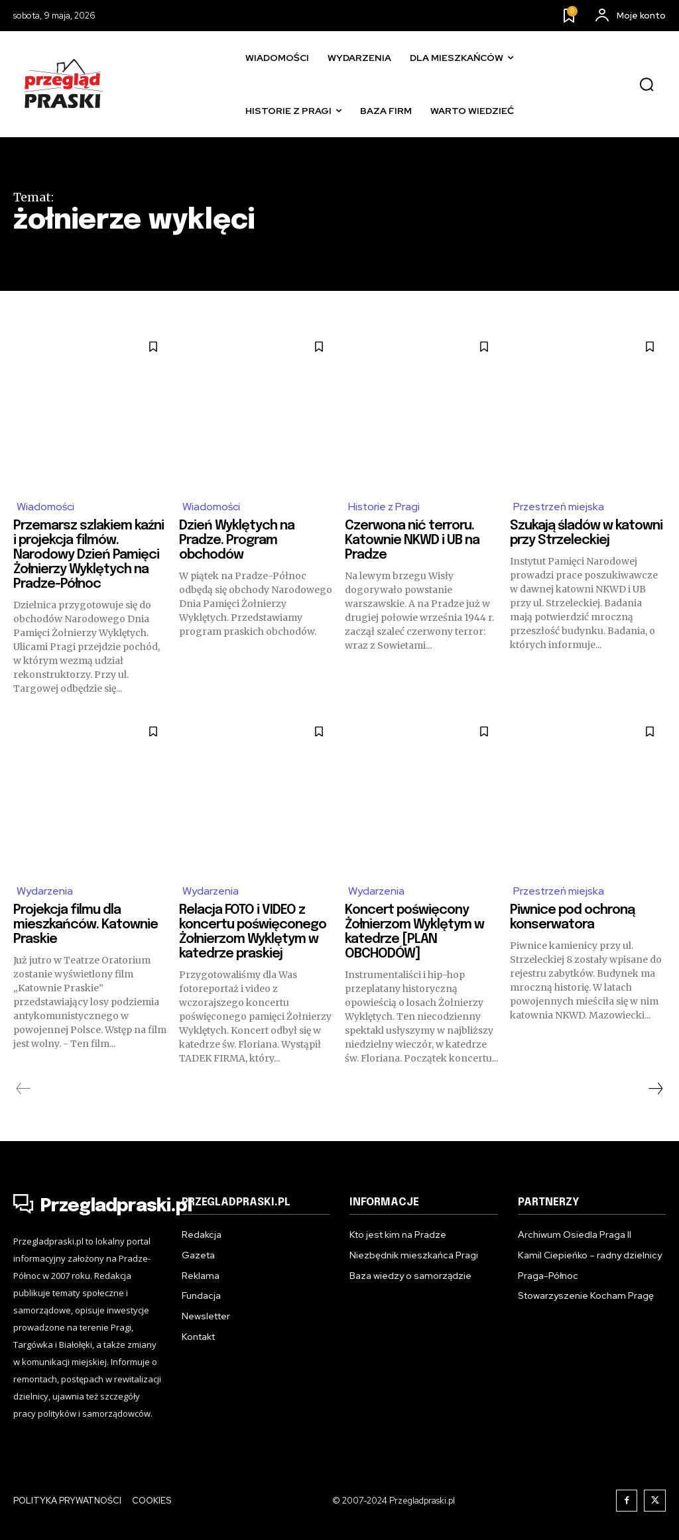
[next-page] (655, 1089)
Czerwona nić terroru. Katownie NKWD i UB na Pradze (413, 540)
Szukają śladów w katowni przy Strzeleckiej (586, 533)
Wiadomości (45, 507)
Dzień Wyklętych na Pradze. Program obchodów (237, 540)
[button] (646, 85)
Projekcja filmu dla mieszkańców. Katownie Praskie (86, 924)
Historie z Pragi (384, 507)
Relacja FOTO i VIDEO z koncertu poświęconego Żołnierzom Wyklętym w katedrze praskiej (254, 932)
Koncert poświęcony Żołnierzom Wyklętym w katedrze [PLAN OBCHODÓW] (415, 932)
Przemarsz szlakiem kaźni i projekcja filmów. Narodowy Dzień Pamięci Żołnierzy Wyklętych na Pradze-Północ (90, 555)
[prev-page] (23, 1089)
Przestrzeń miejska (559, 507)
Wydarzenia (45, 891)
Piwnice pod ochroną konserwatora (574, 917)
